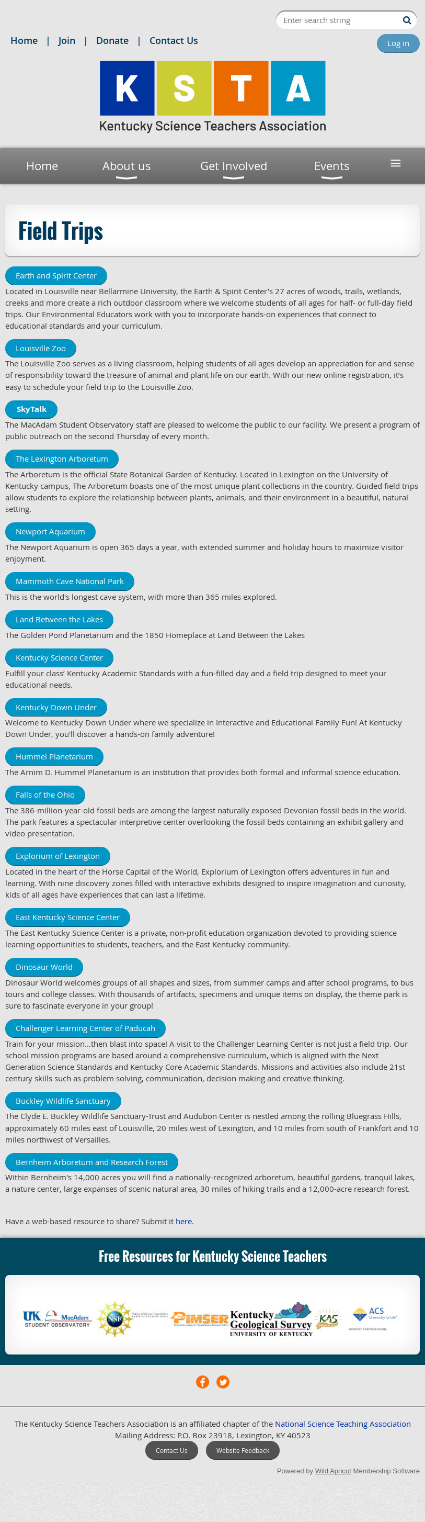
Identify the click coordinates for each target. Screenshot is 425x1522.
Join (67, 40)
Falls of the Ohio (45, 794)
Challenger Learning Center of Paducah (85, 1028)
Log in (398, 43)
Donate (112, 40)
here (184, 1221)
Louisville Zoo (41, 348)
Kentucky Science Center (59, 657)
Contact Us (174, 40)
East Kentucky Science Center (68, 917)
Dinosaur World (44, 966)
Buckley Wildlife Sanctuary (63, 1100)
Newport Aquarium (50, 531)
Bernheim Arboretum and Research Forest (92, 1162)
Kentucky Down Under (56, 707)
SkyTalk (32, 409)
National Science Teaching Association (343, 1423)
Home (24, 40)
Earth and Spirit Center (56, 275)
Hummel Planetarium (54, 756)
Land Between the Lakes (59, 619)
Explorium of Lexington (58, 855)
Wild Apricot (333, 1471)
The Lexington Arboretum (62, 458)
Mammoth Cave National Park (70, 581)
